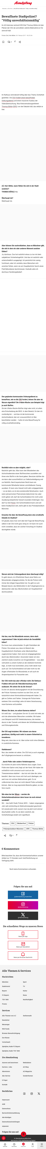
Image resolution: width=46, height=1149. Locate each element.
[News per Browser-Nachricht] (23, 955)
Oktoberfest (21, 823)
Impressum (6, 1100)
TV (24, 986)
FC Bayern (5, 995)
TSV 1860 (5, 999)
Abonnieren (6, 1071)
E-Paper (4, 1080)
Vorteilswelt (6, 1042)
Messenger (6, 1024)
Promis (4, 1004)
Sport (25, 982)
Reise (25, 995)
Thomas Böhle (7, 107)
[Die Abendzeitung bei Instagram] (23, 905)
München (10, 8)
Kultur (25, 991)
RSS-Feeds (5, 1029)
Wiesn (17, 794)
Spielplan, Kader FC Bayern (11, 1046)
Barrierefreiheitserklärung (11, 1113)
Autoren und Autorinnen (10, 1062)
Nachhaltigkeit (28, 999)
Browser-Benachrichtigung (11, 1033)
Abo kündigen (6, 1117)
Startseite (4, 8)
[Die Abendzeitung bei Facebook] (23, 895)
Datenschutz (6, 1108)
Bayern (4, 991)
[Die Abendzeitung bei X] (23, 916)
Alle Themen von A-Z (9, 1016)
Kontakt (4, 1084)
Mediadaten (27, 1062)
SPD (15, 107)
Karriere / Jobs (7, 1067)
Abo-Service (6, 1076)
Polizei (13, 503)
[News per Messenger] (23, 934)
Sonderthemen (28, 1076)
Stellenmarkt (27, 1016)
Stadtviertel (6, 986)
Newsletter (5, 1020)
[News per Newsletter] (23, 945)
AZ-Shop (26, 1067)
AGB (3, 1104)
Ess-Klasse (5, 1038)
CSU (20, 400)
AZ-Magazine (27, 1071)
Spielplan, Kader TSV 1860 (11, 1051)
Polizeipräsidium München (13, 829)
